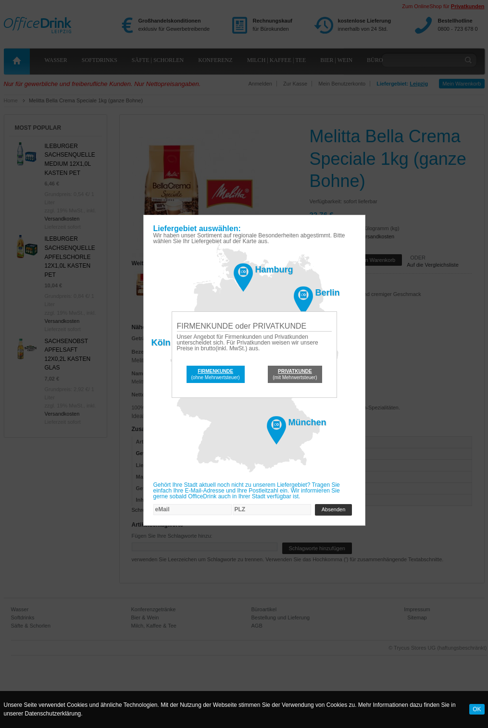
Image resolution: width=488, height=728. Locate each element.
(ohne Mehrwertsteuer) (215, 374)
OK (477, 709)
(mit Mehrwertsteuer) (295, 374)
